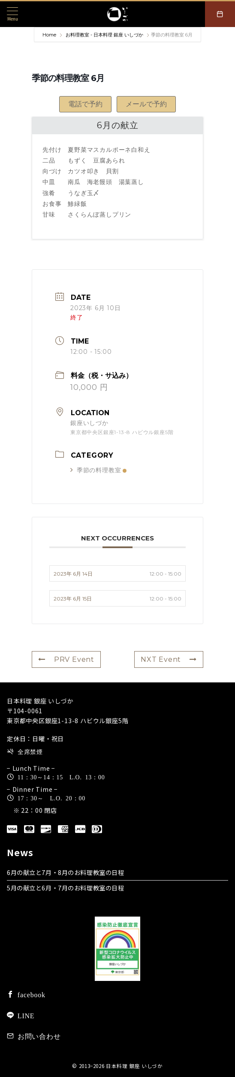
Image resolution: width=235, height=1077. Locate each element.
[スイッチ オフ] (220, 14)
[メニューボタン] (12, 14)
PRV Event (66, 659)
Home (49, 35)
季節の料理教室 (98, 470)
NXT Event (169, 659)
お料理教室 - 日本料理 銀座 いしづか (104, 35)
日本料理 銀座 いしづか (134, 1065)
